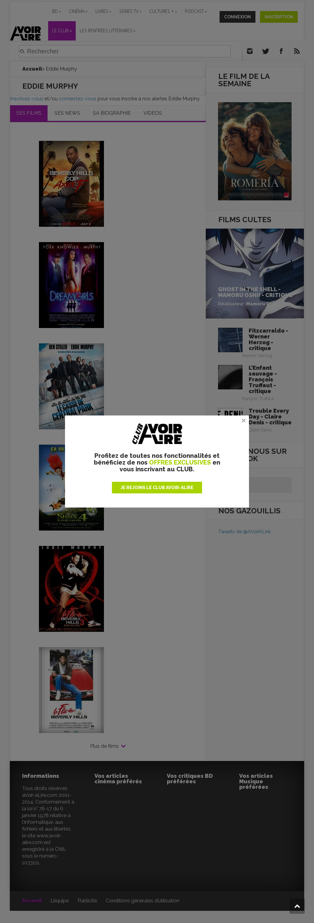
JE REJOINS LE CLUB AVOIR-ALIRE (157, 487)
